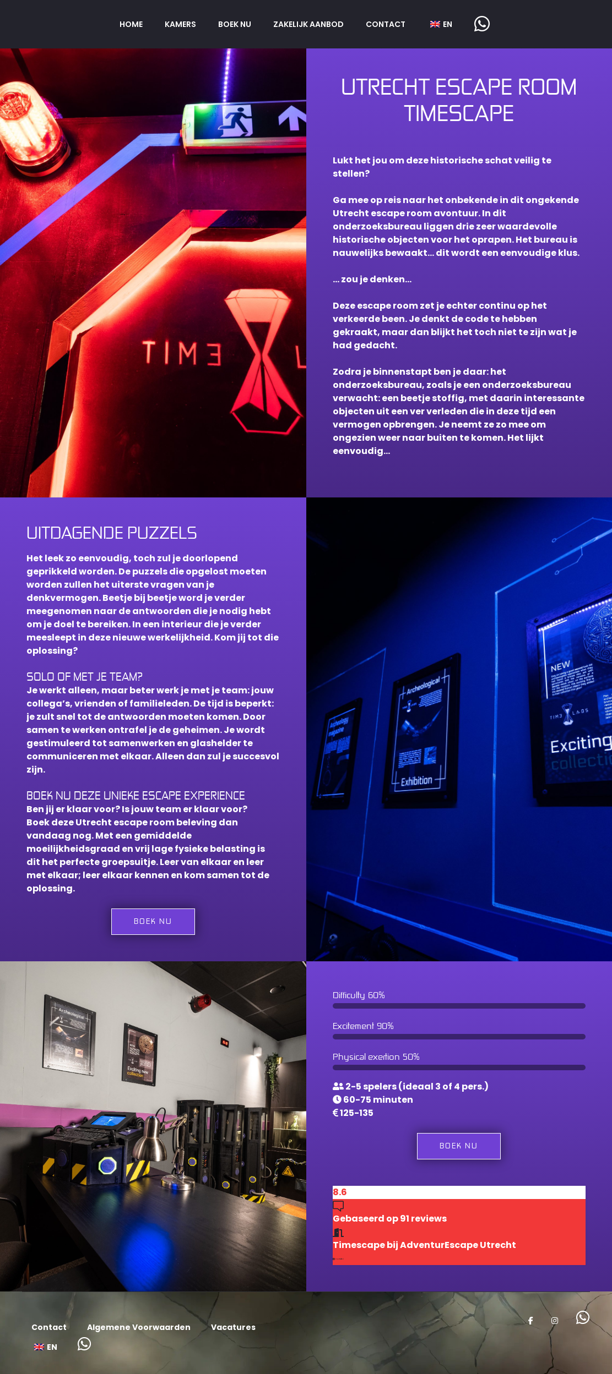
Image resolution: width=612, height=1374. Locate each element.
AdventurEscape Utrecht (458, 1245)
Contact (385, 24)
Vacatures (233, 1327)
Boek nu (234, 24)
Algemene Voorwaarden (139, 1327)
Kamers (180, 24)
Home (131, 24)
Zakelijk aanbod (308, 24)
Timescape (359, 1245)
